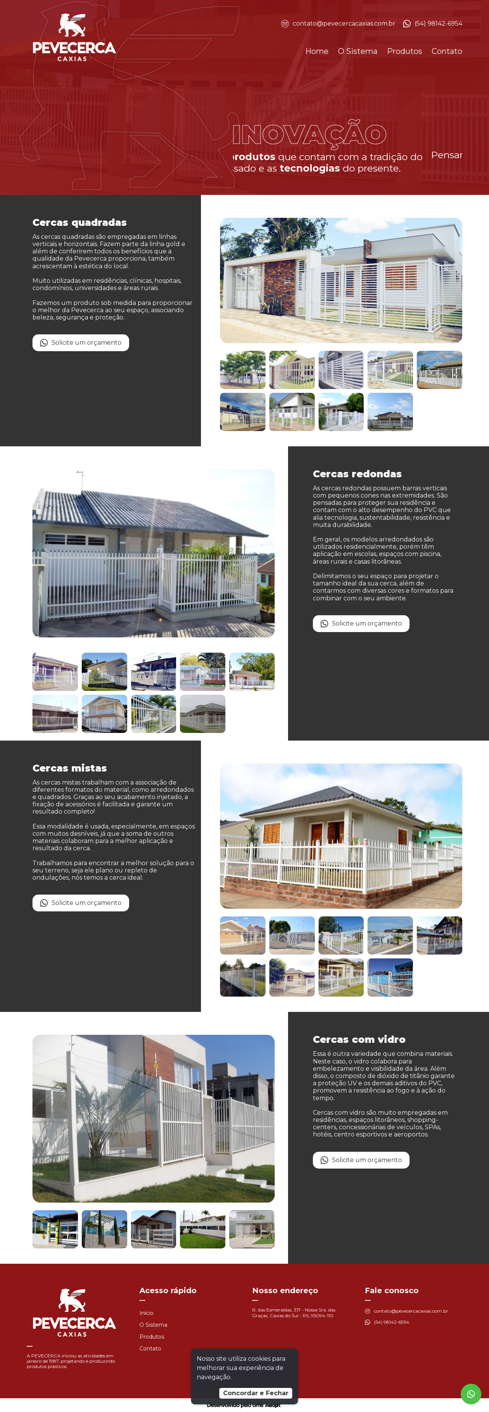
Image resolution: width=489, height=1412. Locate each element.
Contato (447, 51)
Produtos (404, 51)
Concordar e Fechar (255, 1393)
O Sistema (357, 51)
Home (317, 51)
